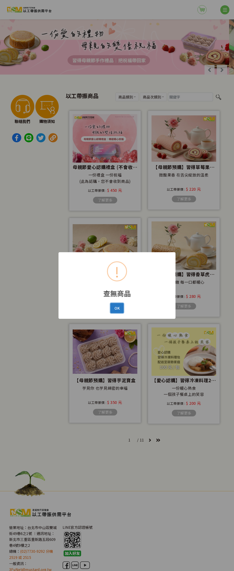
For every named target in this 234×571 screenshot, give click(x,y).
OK (117, 308)
